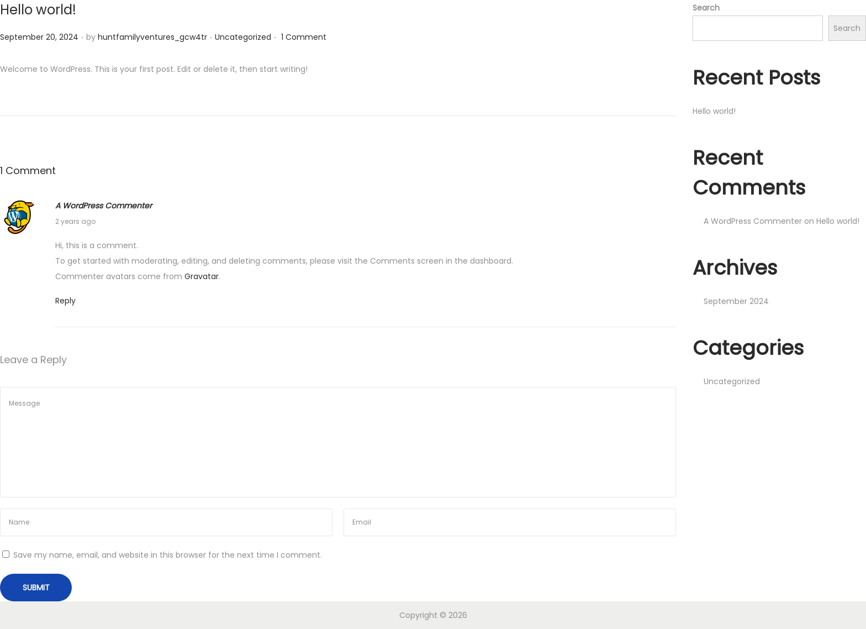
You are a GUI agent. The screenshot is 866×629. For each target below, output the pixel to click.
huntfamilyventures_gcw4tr (152, 37)
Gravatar (201, 276)
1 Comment (303, 37)
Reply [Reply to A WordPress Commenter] (65, 300)
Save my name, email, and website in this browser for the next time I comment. (167, 554)
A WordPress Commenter (103, 205)
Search (706, 7)
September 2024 (736, 301)
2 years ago (75, 221)
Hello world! (38, 10)
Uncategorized (243, 37)
